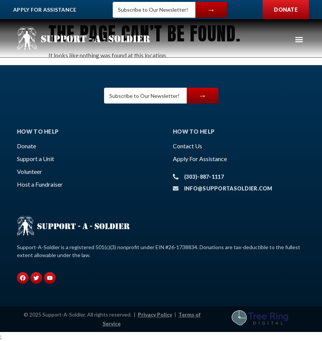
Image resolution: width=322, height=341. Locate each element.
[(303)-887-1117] (175, 177)
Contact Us (187, 145)
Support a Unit (35, 158)
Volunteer (29, 171)
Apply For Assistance (45, 9)
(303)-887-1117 (204, 177)
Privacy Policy (155, 314)
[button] (299, 39)
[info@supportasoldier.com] (175, 188)
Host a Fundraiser (40, 184)
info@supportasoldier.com (228, 188)
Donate (26, 145)
